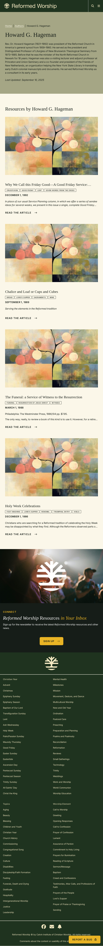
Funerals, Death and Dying (16, 883)
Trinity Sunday (10, 782)
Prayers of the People (63, 892)
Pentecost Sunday (12, 770)
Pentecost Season (12, 776)
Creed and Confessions (64, 878)
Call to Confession (62, 826)
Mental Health (60, 679)
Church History (10, 838)
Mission (56, 690)
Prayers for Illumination (64, 855)
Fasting (6, 878)
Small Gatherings (61, 759)
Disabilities (8, 866)
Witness (56, 403)
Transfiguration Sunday (14, 713)
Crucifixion (12, 190)
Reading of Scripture (63, 861)
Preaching (58, 725)
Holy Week (8, 730)
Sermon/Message (61, 866)
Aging (6, 809)
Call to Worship (60, 809)
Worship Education (62, 793)
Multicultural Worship (63, 702)
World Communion (62, 787)
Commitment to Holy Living (66, 849)
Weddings (58, 776)
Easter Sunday (10, 753)
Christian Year (10, 832)
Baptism (57, 872)
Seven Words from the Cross (60, 190)
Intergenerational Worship (15, 901)
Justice (6, 906)
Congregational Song (13, 849)
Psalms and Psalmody (63, 736)
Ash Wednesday (11, 725)
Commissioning (10, 844)
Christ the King (10, 793)
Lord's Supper (23, 297)
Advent (6, 685)
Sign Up (51, 641)
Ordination (58, 713)
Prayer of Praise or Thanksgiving (69, 904)
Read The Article (21, 212)
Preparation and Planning (65, 730)
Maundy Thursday (12, 742)
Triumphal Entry (62, 512)
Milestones (58, 685)
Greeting (57, 815)
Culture (6, 861)
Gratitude (7, 889)
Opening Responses (63, 821)
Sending (57, 910)
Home (8, 25)
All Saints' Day (10, 787)
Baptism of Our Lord (13, 707)
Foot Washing (13, 512)
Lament (56, 838)
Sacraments (40, 297)
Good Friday (28, 190)
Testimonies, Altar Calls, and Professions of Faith (74, 885)
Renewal (45, 512)
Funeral (11, 403)
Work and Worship (62, 782)
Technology (58, 765)
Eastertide (8, 759)
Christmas (8, 690)
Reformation (59, 747)
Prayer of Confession (63, 832)
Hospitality (8, 895)
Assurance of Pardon (63, 844)
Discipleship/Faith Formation (16, 872)
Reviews (57, 753)
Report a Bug (84, 939)
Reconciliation (59, 742)
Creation (7, 855)
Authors (19, 25)
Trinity (56, 770)
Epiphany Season (11, 702)
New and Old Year (62, 707)
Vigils (76, 512)
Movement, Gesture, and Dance (68, 696)
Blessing (7, 821)
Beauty (6, 815)
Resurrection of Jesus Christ (33, 403)
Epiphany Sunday (11, 696)
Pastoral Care (59, 719)
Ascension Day (10, 765)
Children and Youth (12, 826)
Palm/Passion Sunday (13, 736)
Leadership (8, 912)
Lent (39, 190)
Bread (9, 297)
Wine (52, 297)
